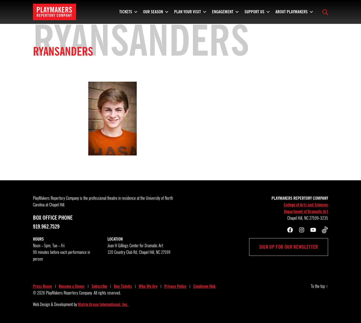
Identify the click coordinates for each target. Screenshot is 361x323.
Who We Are (148, 286)
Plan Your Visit (187, 13)
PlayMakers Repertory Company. (69, 293)
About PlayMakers (291, 13)
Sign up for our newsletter (288, 247)
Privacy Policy (175, 286)
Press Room (42, 286)
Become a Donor (72, 286)
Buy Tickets (123, 286)
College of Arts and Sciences (306, 205)
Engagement (222, 13)
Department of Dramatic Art (306, 212)
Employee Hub (204, 286)
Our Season (153, 13)
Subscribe (99, 286)
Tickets (125, 13)
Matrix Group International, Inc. (103, 305)
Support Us (254, 13)
